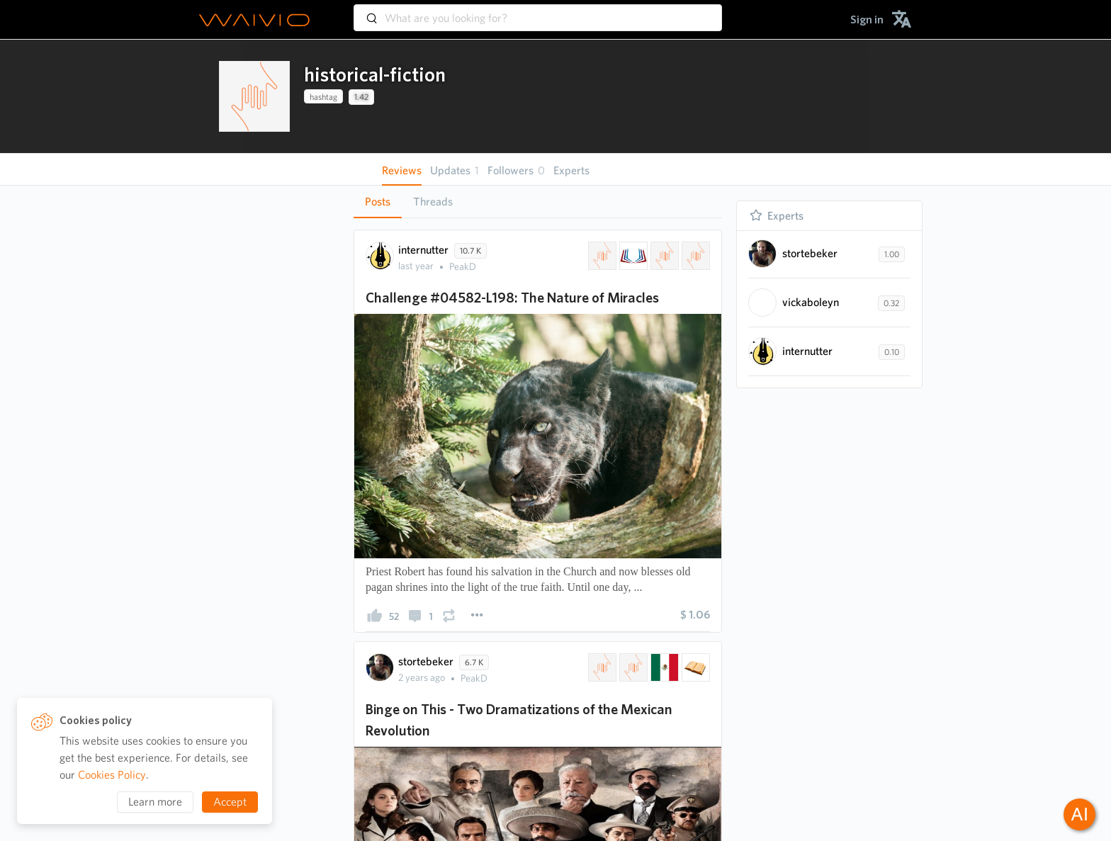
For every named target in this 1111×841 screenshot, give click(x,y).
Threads (433, 201)
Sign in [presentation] (867, 19)
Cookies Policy (112, 774)
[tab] (378, 202)
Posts (377, 201)
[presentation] (254, 96)
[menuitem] (867, 19)
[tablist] (538, 201)
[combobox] (538, 11)
